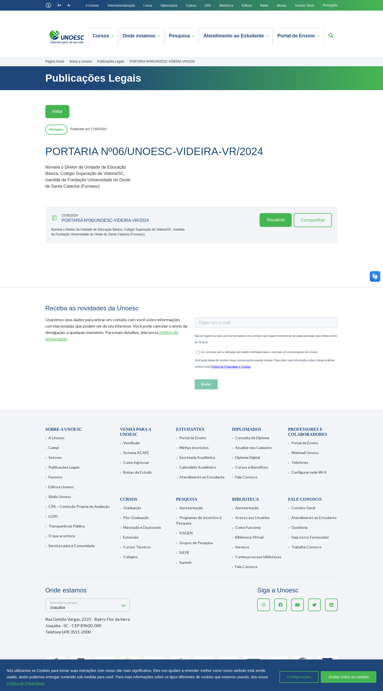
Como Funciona (248, 527)
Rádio (264, 5)
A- (69, 5)
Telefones (299, 462)
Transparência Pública (66, 526)
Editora (247, 5)
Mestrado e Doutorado (142, 527)
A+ (59, 5)
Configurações (299, 677)
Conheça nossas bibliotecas (258, 556)
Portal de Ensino (296, 35)
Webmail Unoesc (305, 452)
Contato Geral (303, 507)
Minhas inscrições (194, 447)
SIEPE (184, 552)
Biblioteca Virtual (249, 537)
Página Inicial (54, 61)
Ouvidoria (299, 527)
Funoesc (55, 477)
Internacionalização (121, 5)
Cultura (191, 5)
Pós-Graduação (136, 517)
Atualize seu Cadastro (253, 447)
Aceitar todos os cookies (348, 677)
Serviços (242, 547)
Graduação (132, 507)
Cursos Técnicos (137, 547)
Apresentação (191, 507)
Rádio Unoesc (59, 496)
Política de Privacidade (25, 683)
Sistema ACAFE (136, 452)
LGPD (53, 516)
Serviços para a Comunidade (71, 545)
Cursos (101, 35)
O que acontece (61, 536)
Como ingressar (136, 462)
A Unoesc (92, 5)
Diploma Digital (247, 457)
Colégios (130, 556)
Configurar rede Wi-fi (308, 472)
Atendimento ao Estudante (233, 35)
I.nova (148, 5)
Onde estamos (139, 35)
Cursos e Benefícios (251, 467)
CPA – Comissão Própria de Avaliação (79, 506)
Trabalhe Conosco (306, 547)
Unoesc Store (304, 5)
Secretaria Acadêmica (197, 457)
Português (330, 5)
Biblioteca (226, 5)
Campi (53, 447)
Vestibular (131, 443)
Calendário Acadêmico (197, 467)
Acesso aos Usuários (252, 517)
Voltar (57, 111)
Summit (185, 562)
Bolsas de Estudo (137, 472)
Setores (55, 457)
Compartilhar (313, 220)
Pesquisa (179, 35)
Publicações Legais (64, 467)
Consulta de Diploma (252, 437)
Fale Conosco (246, 477)
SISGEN (186, 533)
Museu (282, 5)
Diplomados (169, 5)
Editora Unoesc (61, 487)
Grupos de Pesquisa (196, 542)
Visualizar (275, 220)
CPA (207, 5)
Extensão (131, 537)
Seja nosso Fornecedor (310, 537)
